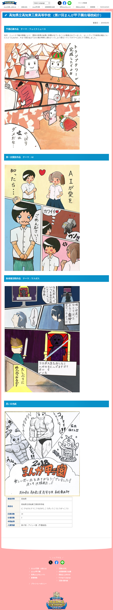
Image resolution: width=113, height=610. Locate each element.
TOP (89, 10)
